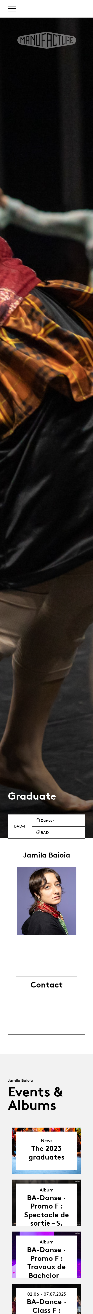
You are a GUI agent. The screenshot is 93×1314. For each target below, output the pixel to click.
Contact (47, 984)
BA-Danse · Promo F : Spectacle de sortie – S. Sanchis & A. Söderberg (46, 1219)
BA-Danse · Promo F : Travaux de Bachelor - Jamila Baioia (46, 1266)
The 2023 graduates (46, 1152)
